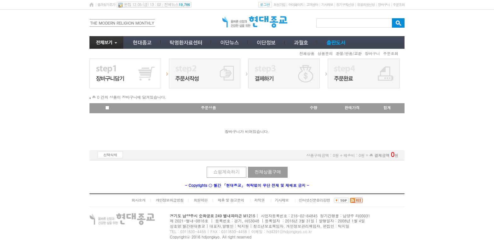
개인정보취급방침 (169, 200)
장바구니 (383, 4)
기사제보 (327, 4)
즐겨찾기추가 (106, 4)
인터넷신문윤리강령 (314, 200)
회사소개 (138, 200)
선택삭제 (110, 155)
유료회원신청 (366, 4)
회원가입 (279, 4)
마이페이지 (295, 4)
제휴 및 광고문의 (231, 200)
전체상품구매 (268, 172)
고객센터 (312, 4)
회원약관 (200, 200)
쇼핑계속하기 (226, 172)
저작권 (259, 200)
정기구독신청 (345, 4)
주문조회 (399, 4)
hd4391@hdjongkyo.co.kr (289, 231)
